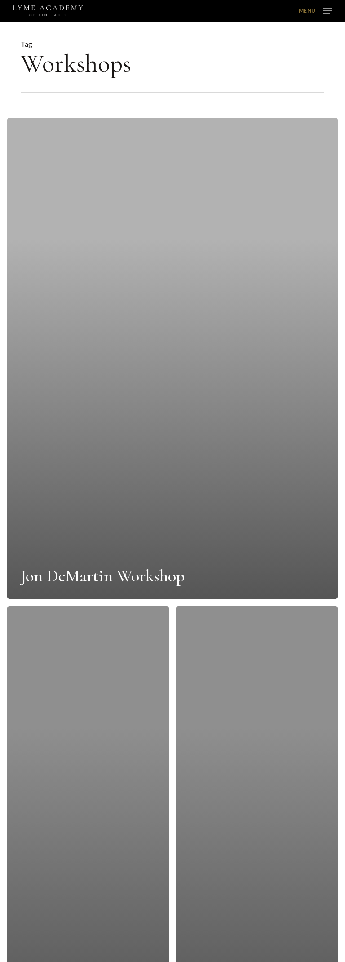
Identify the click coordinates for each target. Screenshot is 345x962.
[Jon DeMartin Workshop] (172, 358)
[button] (315, 10)
